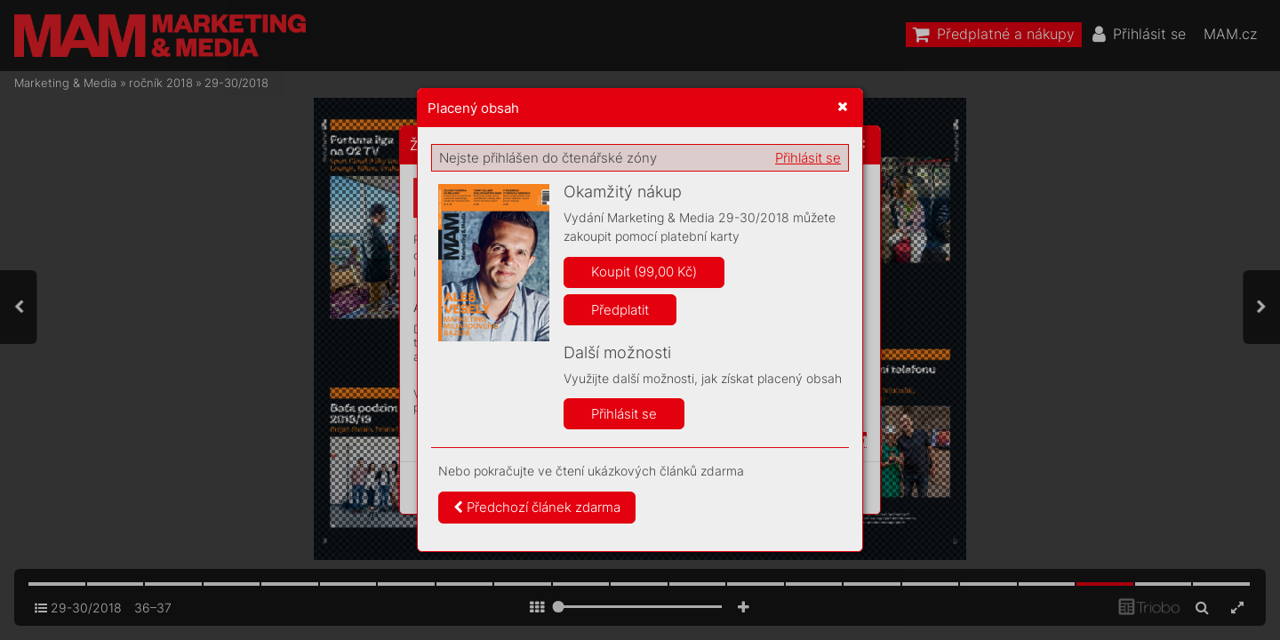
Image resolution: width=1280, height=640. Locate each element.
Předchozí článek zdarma (536, 507)
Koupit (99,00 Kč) (644, 271)
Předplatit (620, 309)
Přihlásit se (808, 157)
